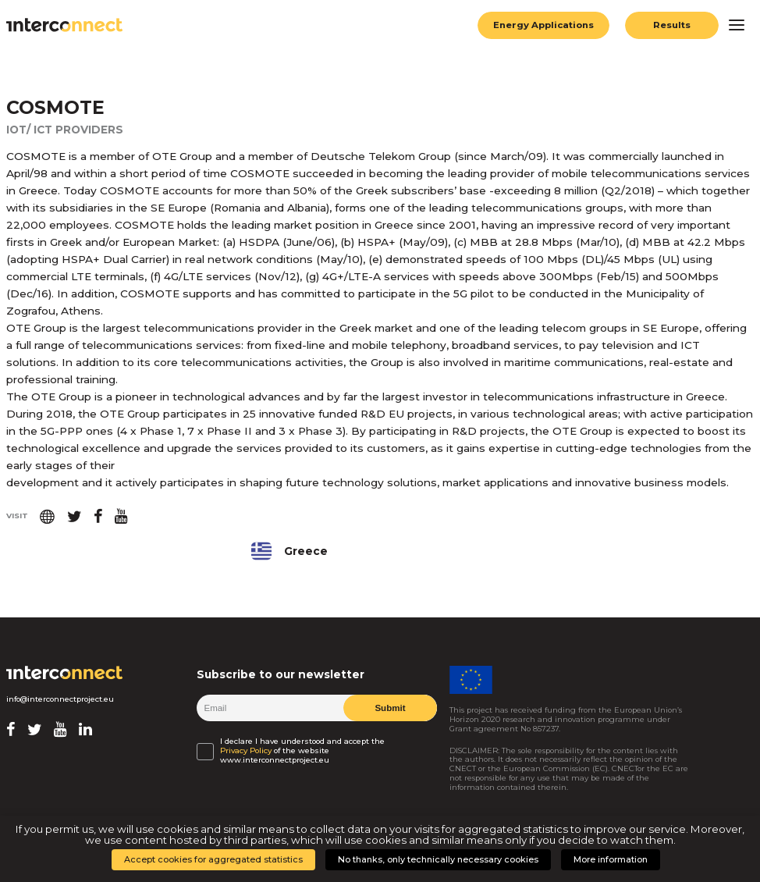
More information (611, 859)
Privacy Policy (246, 751)
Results (672, 25)
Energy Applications (542, 25)
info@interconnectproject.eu (60, 699)
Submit (390, 707)
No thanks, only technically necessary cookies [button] (438, 859)
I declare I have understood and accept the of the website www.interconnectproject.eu (302, 751)
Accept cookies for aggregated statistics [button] (213, 859)
